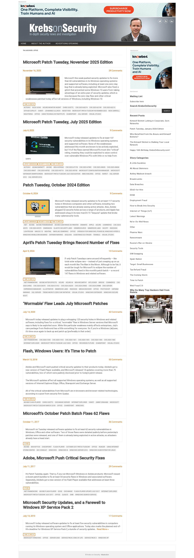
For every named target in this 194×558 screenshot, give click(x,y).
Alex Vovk (36, 107)
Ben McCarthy (81, 282)
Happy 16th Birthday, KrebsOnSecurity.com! (150, 150)
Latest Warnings (30, 164)
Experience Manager (32, 289)
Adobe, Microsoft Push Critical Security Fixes (64, 458)
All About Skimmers (139, 168)
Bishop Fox (35, 447)
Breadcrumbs (136, 179)
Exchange (68, 491)
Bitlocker (93, 282)
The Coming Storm (138, 275)
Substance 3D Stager (82, 235)
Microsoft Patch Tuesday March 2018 (39, 405)
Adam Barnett (38, 167)
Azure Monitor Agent (52, 107)
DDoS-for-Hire (136, 190)
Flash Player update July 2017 (87, 491)
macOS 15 (39, 231)
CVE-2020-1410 (57, 340)
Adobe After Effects (48, 282)
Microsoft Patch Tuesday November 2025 (89, 111)
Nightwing (28, 114)
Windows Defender (94, 292)
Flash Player (58, 447)
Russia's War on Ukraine (141, 243)
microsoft (114, 402)
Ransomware (136, 238)
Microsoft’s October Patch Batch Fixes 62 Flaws (66, 413)
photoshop (105, 289)
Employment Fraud (138, 200)
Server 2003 (55, 538)
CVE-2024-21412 (53, 286)
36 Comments (115, 422)
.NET (25, 225)
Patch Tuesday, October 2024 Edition (56, 185)
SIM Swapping (136, 254)
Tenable (96, 235)
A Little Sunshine (138, 163)
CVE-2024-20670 (39, 286)
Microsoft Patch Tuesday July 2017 (38, 495)
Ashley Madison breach (141, 174)
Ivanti (40, 111)
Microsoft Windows (32, 538)
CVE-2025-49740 (71, 170)
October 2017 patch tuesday (78, 447)
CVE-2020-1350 (44, 340)
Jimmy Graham (102, 402)
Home (23, 44)
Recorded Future (87, 343)
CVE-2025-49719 (57, 170)
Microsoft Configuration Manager (94, 170)
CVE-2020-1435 (83, 340)
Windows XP (103, 538)
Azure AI (69, 282)
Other (26, 443)
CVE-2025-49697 (30, 170)
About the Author (41, 44)
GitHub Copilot (30, 111)
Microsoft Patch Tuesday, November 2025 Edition (68, 62)
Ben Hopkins (59, 167)
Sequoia (68, 235)
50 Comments (115, 359)
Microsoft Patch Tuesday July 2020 (55, 343)
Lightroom (28, 231)
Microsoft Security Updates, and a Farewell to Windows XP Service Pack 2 (64, 505)
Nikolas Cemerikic (60, 231)
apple (91, 225)
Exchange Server (62, 402)
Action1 (27, 107)
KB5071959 (66, 111)
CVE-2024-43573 (35, 228)
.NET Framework (31, 282)
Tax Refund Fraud (138, 270)
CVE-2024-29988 (95, 286)
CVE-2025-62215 (109, 107)
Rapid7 (105, 174)
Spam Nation (136, 259)
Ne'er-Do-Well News (139, 222)
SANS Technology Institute (53, 114)
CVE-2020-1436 (96, 340)
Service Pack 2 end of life (72, 538)
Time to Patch (29, 104)
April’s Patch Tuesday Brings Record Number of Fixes (71, 242)
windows (80, 405)
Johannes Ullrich (52, 111)
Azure (98, 225)
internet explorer (79, 402)
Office (37, 114)
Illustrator (48, 289)
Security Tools (44, 164)
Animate (83, 225)
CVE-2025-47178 (72, 167)
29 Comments (115, 70)
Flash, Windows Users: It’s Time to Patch (59, 351)
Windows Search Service (85, 495)
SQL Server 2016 (35, 177)
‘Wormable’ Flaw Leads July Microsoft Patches (65, 303)
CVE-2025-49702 (44, 170)
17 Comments (115, 516)
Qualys (65, 495)
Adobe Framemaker (44, 225)
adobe (49, 167)
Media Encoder (85, 289)
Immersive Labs (94, 228)
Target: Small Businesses (141, 264)
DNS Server (107, 286)
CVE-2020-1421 (70, 340)
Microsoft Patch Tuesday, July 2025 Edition (62, 122)
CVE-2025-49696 (113, 167)
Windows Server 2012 (79, 450)
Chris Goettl (68, 107)
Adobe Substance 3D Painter (66, 225)
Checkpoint (46, 447)
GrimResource (80, 228)
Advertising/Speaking (67, 44)
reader (102, 447)
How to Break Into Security (142, 206)
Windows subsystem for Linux (102, 450)
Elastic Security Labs (63, 228)
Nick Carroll (114, 111)
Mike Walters (87, 174)
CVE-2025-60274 (81, 107)
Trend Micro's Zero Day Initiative (56, 292)
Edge (60, 491)
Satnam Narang (56, 235)
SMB (71, 495)
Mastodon (105, 555)
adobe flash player (32, 402)
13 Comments (115, 251)
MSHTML (48, 231)
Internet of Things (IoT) (141, 211)
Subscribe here (137, 101)
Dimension (47, 228)
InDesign (113, 228)
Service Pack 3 (90, 538)
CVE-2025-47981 (85, 167)
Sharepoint (71, 114)
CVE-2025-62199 (95, 107)
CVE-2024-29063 (81, 286)
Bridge (101, 282)
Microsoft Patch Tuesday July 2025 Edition (62, 174)
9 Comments (116, 130)
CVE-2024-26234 (67, 286)
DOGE (132, 195)
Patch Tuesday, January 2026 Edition (147, 129)
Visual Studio (95, 114)
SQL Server (82, 114)
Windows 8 (63, 450)
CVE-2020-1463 (109, 340)
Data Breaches (136, 184)
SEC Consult (42, 450)
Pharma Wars (136, 232)
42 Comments (115, 312)
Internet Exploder (31, 343)
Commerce (107, 225)
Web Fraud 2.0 (136, 286)
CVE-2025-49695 (99, 167)
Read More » (103, 529)
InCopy (105, 228)
